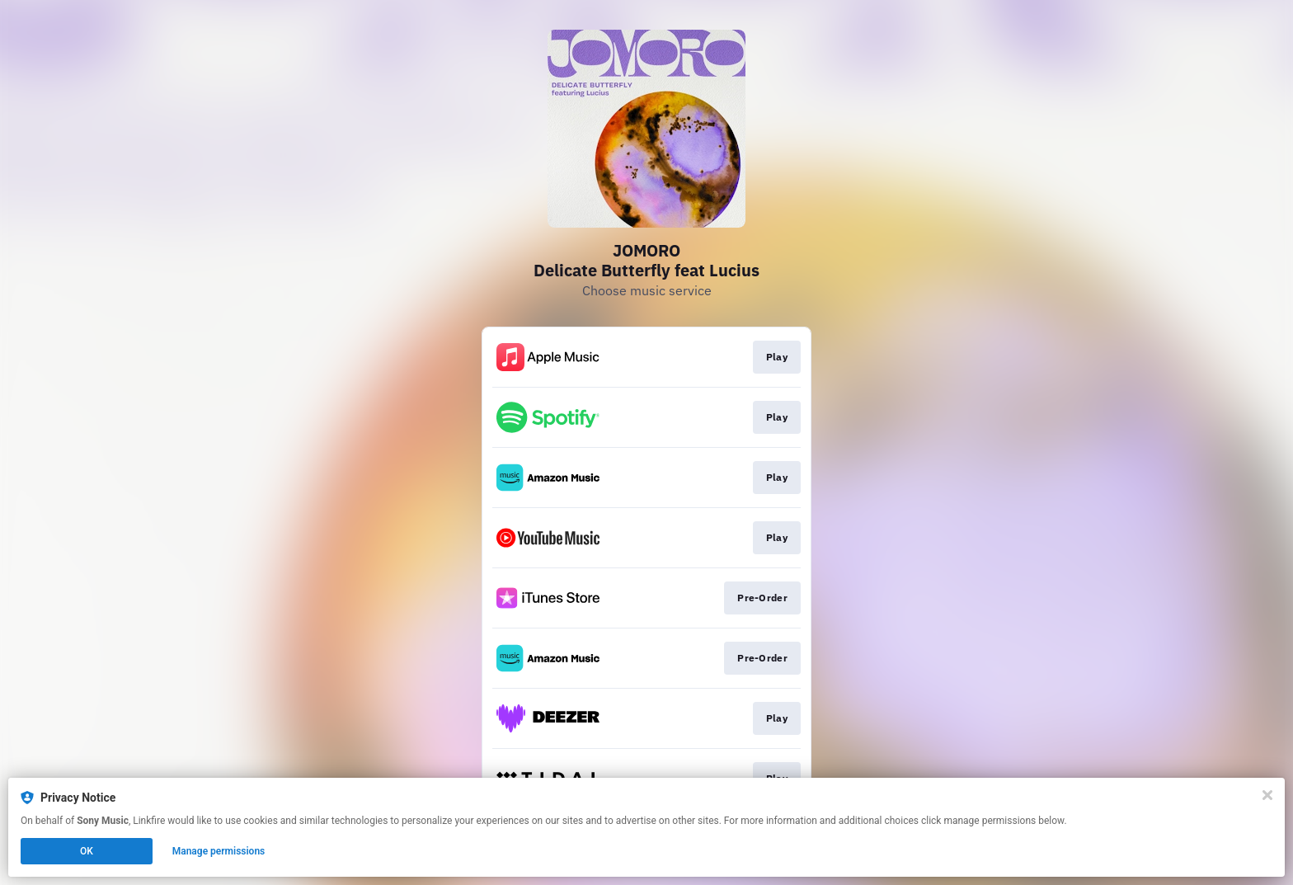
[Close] (1267, 795)
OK (86, 851)
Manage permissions (219, 851)
